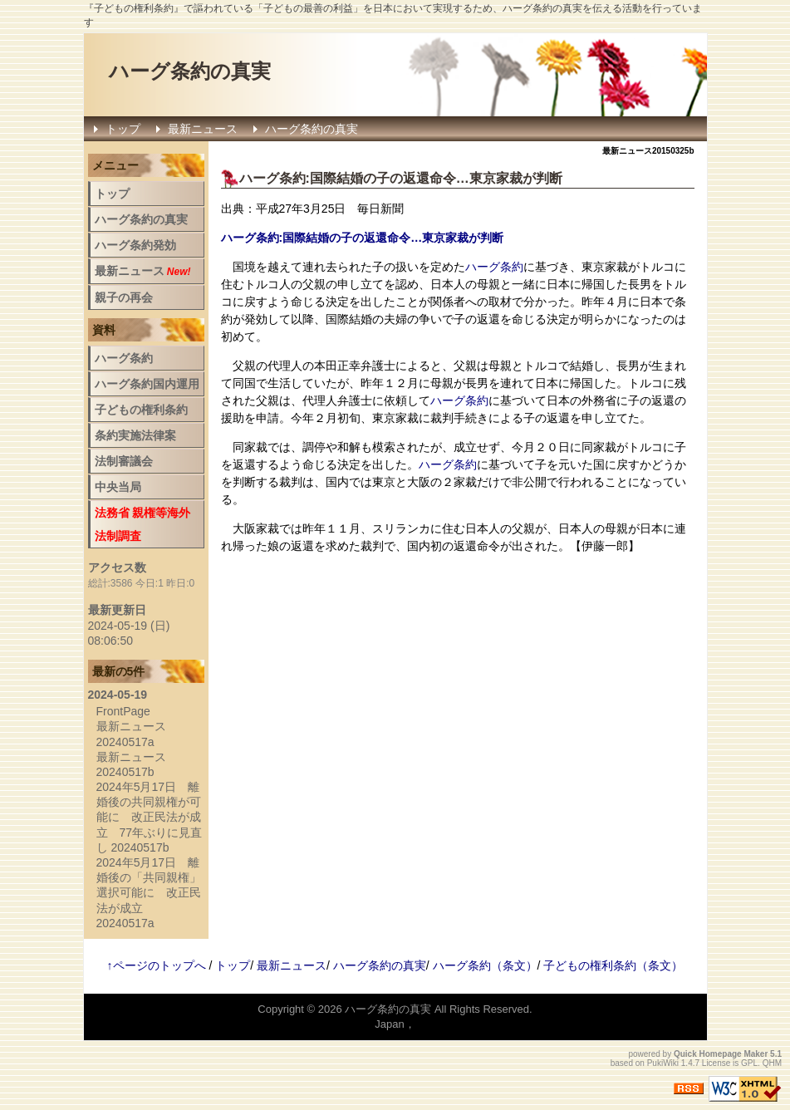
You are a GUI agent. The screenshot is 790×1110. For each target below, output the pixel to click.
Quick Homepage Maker (721, 1053)
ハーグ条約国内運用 (147, 383)
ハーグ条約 (272, 178)
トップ (122, 128)
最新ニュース (203, 128)
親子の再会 (124, 297)
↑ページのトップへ (156, 965)
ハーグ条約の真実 (190, 71)
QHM (772, 1063)
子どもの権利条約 (141, 409)
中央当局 (118, 487)
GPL (749, 1063)
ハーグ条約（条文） (485, 965)
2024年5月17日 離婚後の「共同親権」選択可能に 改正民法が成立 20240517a (148, 893)
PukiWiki (663, 1063)
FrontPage (123, 711)
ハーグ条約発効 (135, 245)
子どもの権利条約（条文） (613, 965)
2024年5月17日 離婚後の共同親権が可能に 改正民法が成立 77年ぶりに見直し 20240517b (149, 817)
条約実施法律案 (135, 435)
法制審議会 (124, 461)
